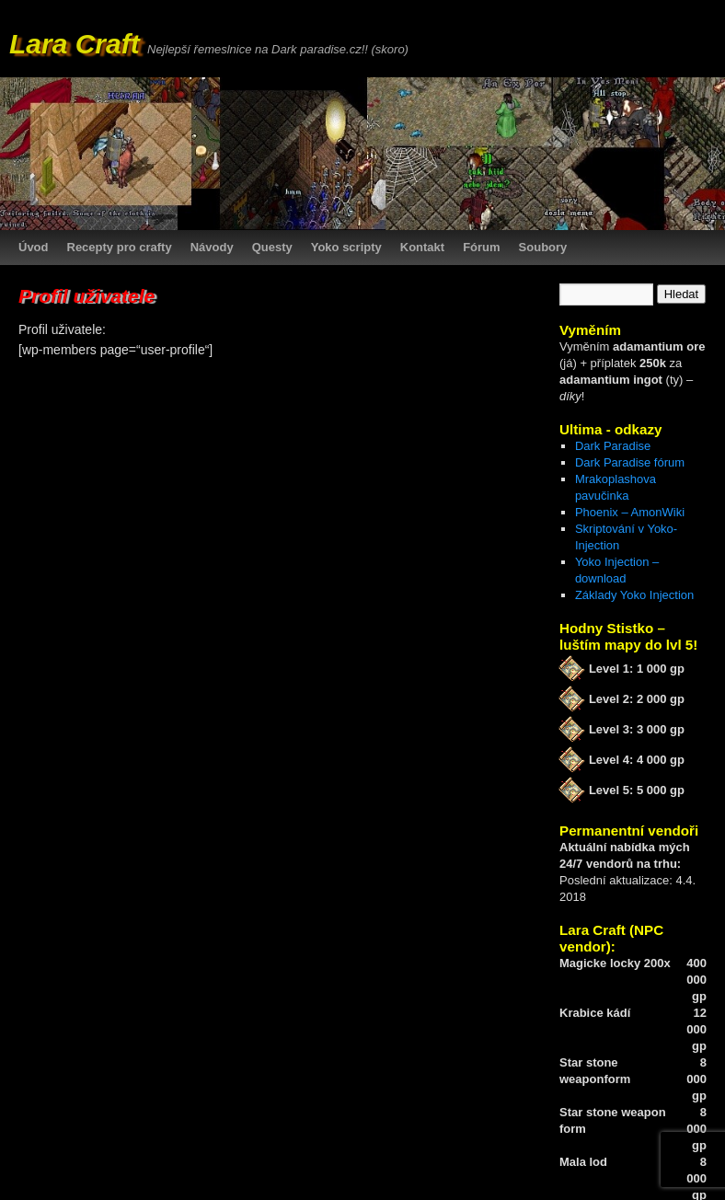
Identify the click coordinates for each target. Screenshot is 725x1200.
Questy (272, 247)
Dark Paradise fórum (630, 462)
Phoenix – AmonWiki (630, 512)
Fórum (481, 247)
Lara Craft (74, 44)
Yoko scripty (346, 247)
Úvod (33, 247)
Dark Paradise (612, 446)
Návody (212, 247)
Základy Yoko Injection (634, 595)
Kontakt (422, 247)
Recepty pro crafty (119, 247)
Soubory (543, 247)
